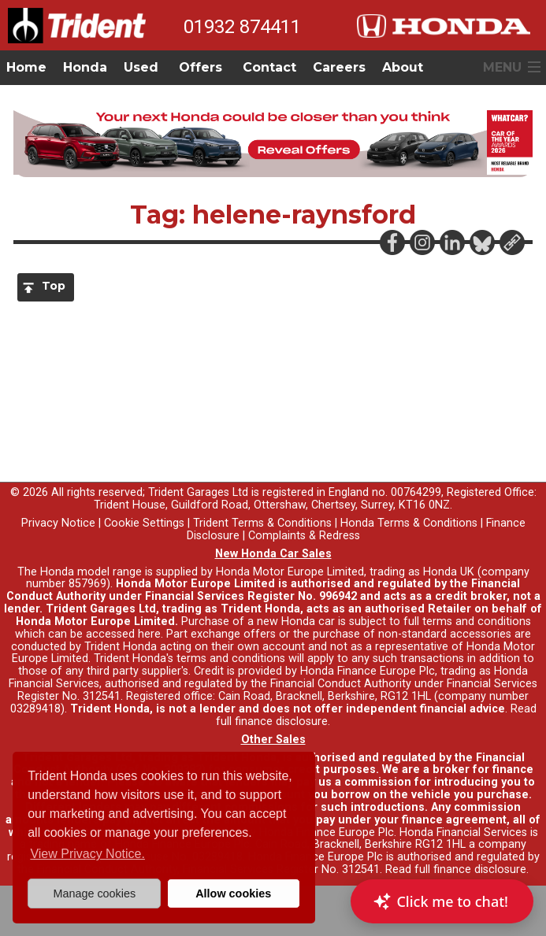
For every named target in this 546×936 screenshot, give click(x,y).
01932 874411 (242, 27)
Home (26, 67)
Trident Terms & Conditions (262, 523)
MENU (502, 67)
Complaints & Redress (304, 535)
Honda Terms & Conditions (408, 523)
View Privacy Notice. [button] (87, 853)
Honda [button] (85, 67)
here (149, 634)
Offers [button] (200, 67)
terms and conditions (230, 658)
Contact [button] (269, 67)
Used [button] (141, 67)
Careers (339, 67)
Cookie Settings (144, 523)
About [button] (402, 67)
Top (53, 286)
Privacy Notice (58, 523)
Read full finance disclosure (455, 869)
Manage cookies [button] (94, 893)
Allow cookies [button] (233, 893)
